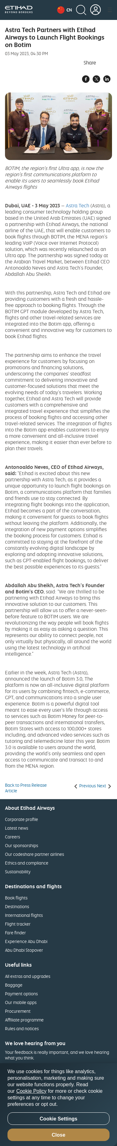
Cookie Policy (31, 1091)
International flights (24, 915)
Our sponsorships (21, 845)
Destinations (17, 906)
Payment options (21, 994)
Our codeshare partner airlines (34, 854)
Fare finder (15, 933)
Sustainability (18, 872)
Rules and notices (22, 1028)
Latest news (16, 828)
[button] (64, 10)
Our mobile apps (21, 1002)
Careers (12, 837)
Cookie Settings (58, 1118)
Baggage (13, 985)
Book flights (16, 898)
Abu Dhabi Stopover (24, 950)
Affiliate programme (24, 1020)
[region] (58, 1104)
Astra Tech (77, 205)
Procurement (18, 1011)
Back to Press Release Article (26, 788)
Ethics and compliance (26, 863)
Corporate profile (21, 819)
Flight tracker (18, 924)
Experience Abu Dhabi (26, 941)
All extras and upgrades (27, 976)
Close (59, 1135)
